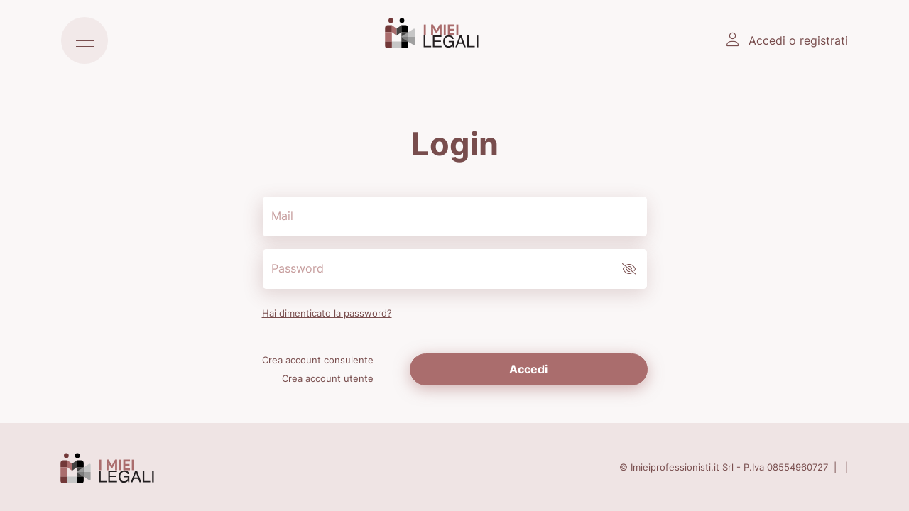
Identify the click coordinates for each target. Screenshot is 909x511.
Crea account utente (328, 378)
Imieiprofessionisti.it (675, 467)
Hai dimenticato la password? (327, 313)
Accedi (528, 369)
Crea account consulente (318, 360)
